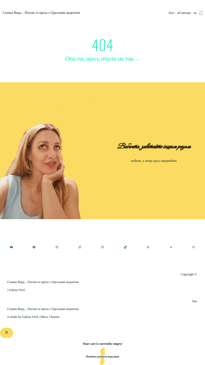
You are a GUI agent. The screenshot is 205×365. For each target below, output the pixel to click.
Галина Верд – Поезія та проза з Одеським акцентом (41, 13)
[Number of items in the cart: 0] (201, 13)
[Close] (6, 333)
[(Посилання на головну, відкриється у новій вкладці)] (102, 257)
